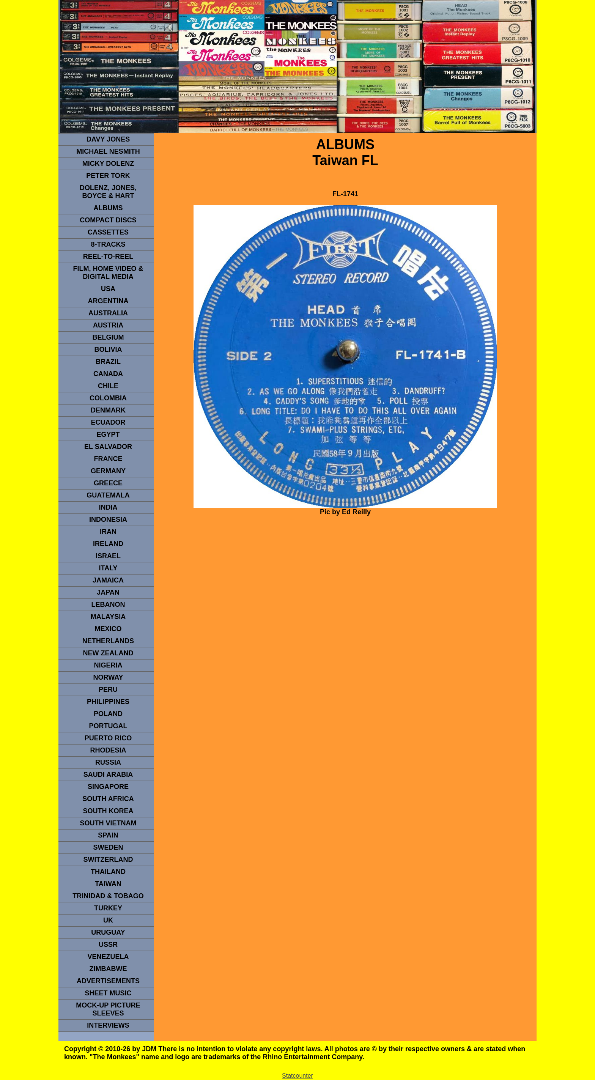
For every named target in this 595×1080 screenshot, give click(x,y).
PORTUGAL (108, 726)
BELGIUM (108, 337)
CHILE (108, 386)
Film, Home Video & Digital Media (108, 272)
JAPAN (108, 592)
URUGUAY (108, 932)
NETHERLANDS (108, 641)
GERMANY (108, 471)
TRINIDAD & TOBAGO (108, 896)
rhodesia (108, 750)
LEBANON (108, 604)
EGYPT (108, 434)
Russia (108, 762)
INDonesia (108, 519)
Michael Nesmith (108, 151)
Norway (108, 677)
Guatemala (108, 495)
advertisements (108, 981)
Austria (108, 325)
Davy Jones (108, 139)
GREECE (108, 483)
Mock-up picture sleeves (108, 1009)
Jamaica (108, 580)
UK (108, 920)
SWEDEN (108, 847)
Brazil (108, 361)
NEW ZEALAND (108, 653)
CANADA (108, 374)
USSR (108, 944)
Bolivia (108, 349)
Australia (108, 313)
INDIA (108, 507)
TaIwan (108, 884)
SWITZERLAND (108, 859)
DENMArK (108, 410)
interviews (108, 1025)
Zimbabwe (108, 969)
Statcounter (297, 1075)
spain (108, 835)
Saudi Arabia (108, 774)
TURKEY (108, 908)
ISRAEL (108, 556)
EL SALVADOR (108, 446)
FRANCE (108, 459)
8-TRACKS (108, 244)
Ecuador (108, 422)
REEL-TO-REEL (108, 256)
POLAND (108, 714)
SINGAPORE (108, 786)
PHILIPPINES (108, 701)
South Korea (108, 811)
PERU (108, 689)
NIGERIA (108, 665)
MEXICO (107, 629)
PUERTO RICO (108, 738)
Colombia (108, 398)
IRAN (108, 531)
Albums (108, 208)
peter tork (108, 175)
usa (108, 289)
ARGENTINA (108, 301)
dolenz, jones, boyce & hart (108, 192)
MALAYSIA (108, 616)
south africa (108, 799)
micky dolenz (108, 163)
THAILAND (108, 871)
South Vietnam (108, 823)
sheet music (108, 993)
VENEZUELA (108, 956)
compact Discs (108, 220)
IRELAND (108, 544)
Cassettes (108, 232)
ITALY (108, 568)
